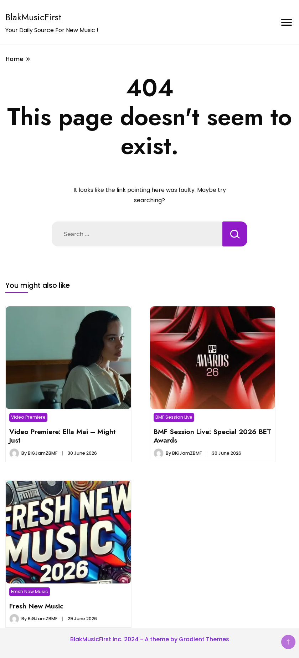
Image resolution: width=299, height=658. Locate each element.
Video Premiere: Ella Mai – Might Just (62, 436)
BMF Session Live (173, 417)
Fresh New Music (29, 591)
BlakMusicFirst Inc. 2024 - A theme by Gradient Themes (149, 639)
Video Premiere (28, 417)
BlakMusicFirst (33, 17)
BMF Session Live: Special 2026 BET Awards (212, 436)
